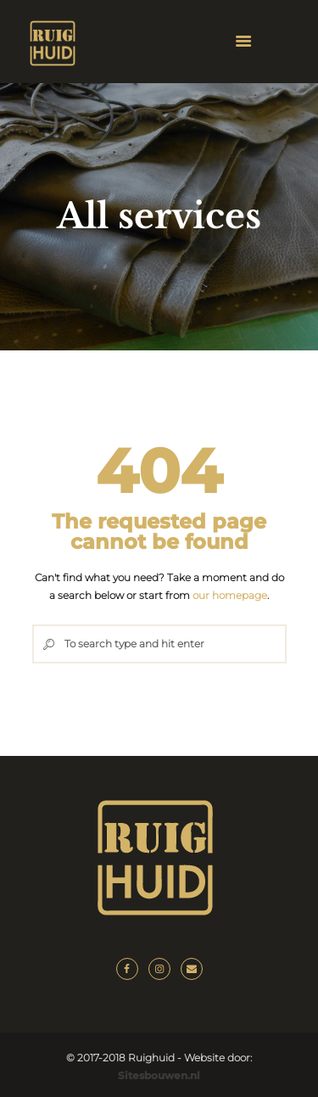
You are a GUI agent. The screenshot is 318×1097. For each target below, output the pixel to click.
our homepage (229, 595)
